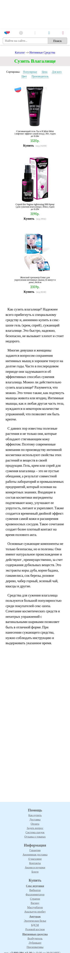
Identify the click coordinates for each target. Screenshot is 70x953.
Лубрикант (35, 942)
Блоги (35, 871)
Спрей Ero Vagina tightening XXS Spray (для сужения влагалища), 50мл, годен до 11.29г (34, 206)
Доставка (35, 819)
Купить (28, 145)
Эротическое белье (35, 920)
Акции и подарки (35, 867)
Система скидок (35, 832)
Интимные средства (35, 934)
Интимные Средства (42, 52)
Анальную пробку (35, 911)
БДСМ (35, 925)
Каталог (20, 52)
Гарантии (35, 850)
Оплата (35, 823)
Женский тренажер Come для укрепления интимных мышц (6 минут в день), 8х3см (35, 279)
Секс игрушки (35, 886)
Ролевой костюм (35, 929)
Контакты (35, 863)
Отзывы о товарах (35, 836)
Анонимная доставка (35, 854)
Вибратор (35, 890)
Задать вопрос (35, 828)
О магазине (35, 859)
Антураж (35, 916)
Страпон (35, 898)
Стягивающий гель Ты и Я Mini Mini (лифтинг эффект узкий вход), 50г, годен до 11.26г (35, 133)
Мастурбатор (35, 907)
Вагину (35, 903)
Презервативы (35, 947)
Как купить (35, 815)
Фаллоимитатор (35, 894)
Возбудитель (34, 938)
